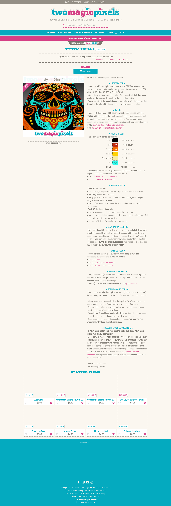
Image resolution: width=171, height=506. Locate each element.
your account (131, 283)
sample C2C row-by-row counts (101, 262)
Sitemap (101, 493)
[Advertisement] (54, 162)
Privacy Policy (90, 493)
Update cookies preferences (85, 499)
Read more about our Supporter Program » (113, 59)
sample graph (94, 259)
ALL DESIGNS (64, 33)
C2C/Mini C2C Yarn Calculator (105, 176)
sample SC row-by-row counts (100, 265)
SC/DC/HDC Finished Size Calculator (107, 127)
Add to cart (85, 71)
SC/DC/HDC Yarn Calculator (103, 179)
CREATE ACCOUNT (104, 33)
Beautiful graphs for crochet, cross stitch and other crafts (85, 20)
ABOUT (86, 2)
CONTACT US (102, 2)
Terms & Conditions (74, 493)
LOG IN (119, 33)
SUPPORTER (76, 2)
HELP (93, 2)
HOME (67, 2)
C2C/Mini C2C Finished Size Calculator (108, 124)
